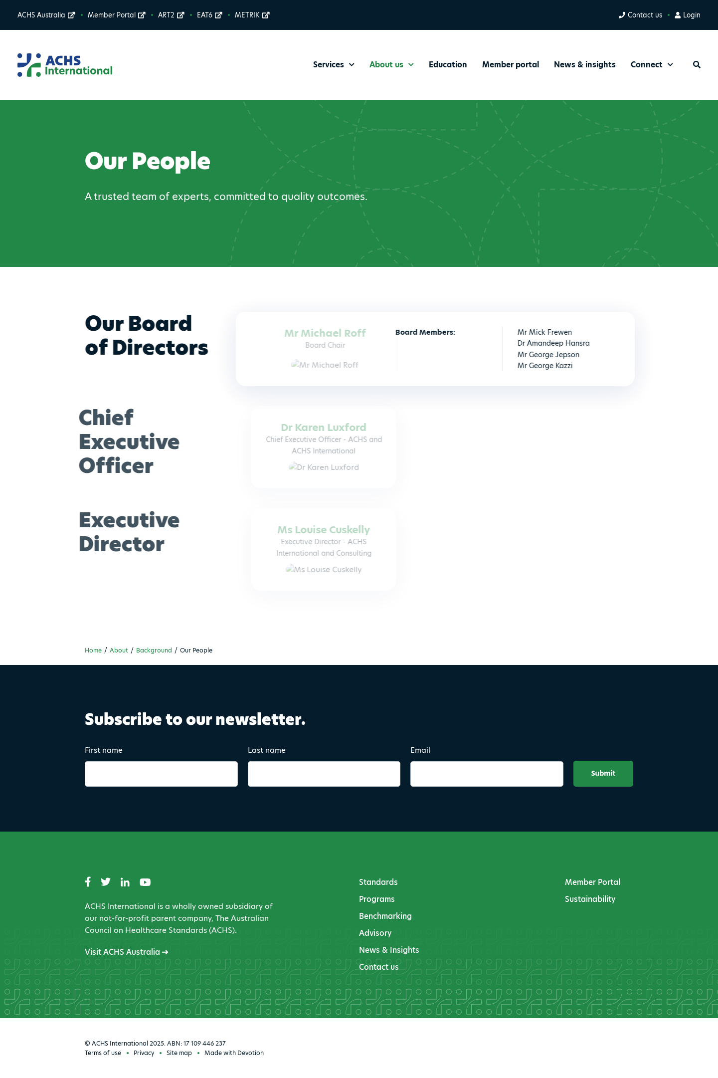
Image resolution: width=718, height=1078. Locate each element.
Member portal (510, 64)
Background (154, 650)
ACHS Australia (46, 14)
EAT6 (209, 14)
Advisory (375, 933)
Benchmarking (385, 916)
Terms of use (103, 1053)
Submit (603, 774)
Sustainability (590, 899)
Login (688, 14)
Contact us (640, 14)
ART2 (171, 14)
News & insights (585, 64)
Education (448, 64)
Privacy (144, 1053)
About (119, 650)
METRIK (252, 14)
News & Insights (389, 950)
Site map (179, 1053)
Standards (378, 882)
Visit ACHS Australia (127, 952)
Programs (377, 899)
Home (93, 650)
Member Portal (117, 14)
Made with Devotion (234, 1053)
